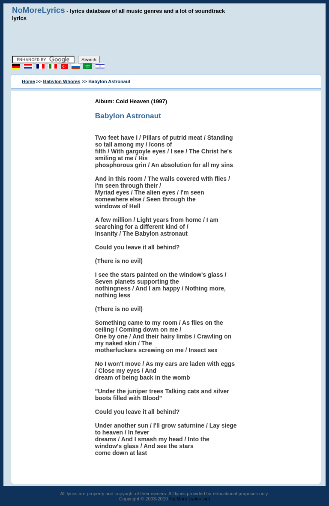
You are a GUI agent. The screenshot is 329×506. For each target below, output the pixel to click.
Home (28, 81)
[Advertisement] (164, 38)
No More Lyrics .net (189, 498)
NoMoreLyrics (38, 10)
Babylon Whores (62, 81)
